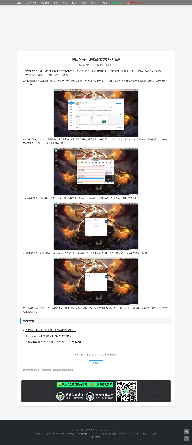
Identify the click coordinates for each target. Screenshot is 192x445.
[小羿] (93, 355)
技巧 (93, 3)
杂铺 (120, 434)
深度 (65, 370)
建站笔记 (112, 434)
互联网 (75, 3)
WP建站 (103, 3)
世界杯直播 (49, 434)
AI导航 (153, 434)
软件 (56, 3)
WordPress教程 (98, 434)
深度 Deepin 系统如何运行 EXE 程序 (57, 71)
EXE (37, 370)
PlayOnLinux (46, 370)
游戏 (84, 3)
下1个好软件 (81, 434)
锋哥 (109, 65)
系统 (71, 370)
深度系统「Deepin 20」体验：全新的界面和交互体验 (50, 330)
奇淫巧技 (57, 370)
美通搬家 (144, 434)
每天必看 (45, 3)
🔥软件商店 (31, 3)
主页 (19, 3)
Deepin (29, 370)
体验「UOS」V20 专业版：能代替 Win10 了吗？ (48, 336)
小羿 (29, 71)
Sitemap (96, 437)
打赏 (96, 363)
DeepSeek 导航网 (65, 434)
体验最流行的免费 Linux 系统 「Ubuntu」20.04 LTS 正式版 (53, 342)
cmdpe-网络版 (131, 434)
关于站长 (90, 431)
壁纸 (65, 3)
